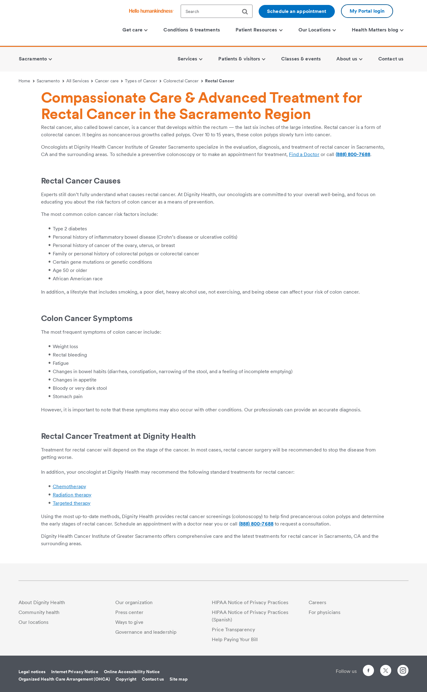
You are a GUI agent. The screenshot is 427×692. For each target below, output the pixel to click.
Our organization (134, 602)
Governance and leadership (146, 632)
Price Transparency (233, 629)
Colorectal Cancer (183, 80)
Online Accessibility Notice (132, 671)
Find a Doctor (304, 154)
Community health (39, 612)
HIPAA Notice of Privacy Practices (250, 602)
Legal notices (32, 671)
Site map (179, 679)
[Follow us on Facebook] (368, 671)
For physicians (324, 612)
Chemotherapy (69, 486)
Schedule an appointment (296, 11)
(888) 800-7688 (353, 154)
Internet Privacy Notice (74, 671)
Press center (129, 612)
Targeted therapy (72, 503)
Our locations (33, 622)
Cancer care (109, 80)
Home (26, 80)
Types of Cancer (143, 80)
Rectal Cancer (219, 80)
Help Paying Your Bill (235, 639)
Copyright (126, 679)
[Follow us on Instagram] (403, 671)
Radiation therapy (72, 495)
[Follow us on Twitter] (385, 667)
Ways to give (129, 622)
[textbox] (217, 11)
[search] (247, 11)
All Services (79, 80)
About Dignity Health (41, 602)
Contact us (153, 679)
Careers (317, 602)
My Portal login (367, 11)
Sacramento (50, 80)
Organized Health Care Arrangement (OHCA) (64, 679)
